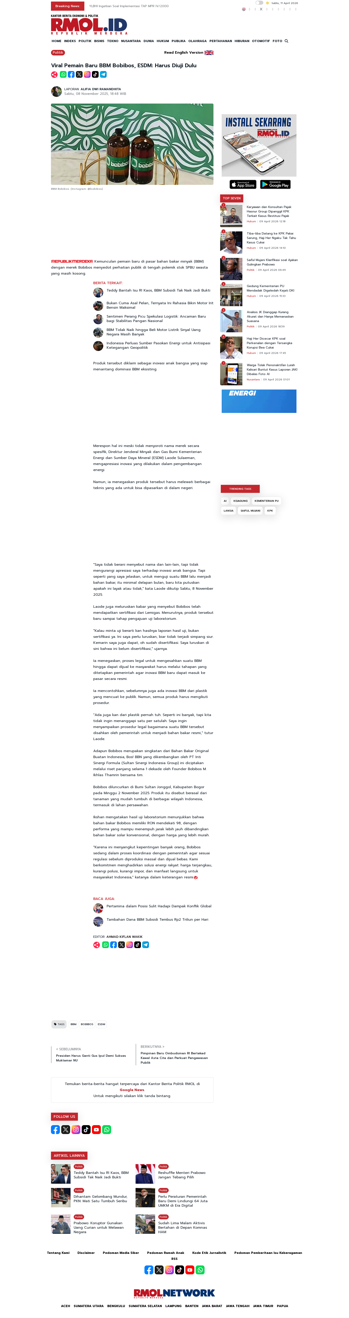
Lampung (173, 1306)
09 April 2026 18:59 (271, 326)
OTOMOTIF (261, 41)
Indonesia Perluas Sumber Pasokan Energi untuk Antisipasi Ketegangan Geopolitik (158, 345)
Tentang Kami (58, 1253)
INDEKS (70, 41)
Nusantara (253, 379)
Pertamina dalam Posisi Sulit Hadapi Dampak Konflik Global (159, 906)
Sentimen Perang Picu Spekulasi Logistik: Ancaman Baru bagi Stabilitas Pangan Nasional (156, 318)
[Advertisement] (132, 225)
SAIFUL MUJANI (250, 511)
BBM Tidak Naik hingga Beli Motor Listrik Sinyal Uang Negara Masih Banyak (154, 332)
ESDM (101, 1024)
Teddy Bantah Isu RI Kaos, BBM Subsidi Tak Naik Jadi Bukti (158, 290)
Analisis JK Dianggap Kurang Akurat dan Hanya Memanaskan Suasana (270, 316)
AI (225, 501)
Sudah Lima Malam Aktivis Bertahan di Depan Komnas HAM (182, 1227)
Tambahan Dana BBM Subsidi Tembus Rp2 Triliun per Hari (157, 919)
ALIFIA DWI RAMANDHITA (101, 89)
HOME (56, 41)
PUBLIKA (179, 41)
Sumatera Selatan (145, 1306)
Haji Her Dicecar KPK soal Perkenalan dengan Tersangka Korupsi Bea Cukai (269, 343)
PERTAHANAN (220, 41)
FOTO (277, 41)
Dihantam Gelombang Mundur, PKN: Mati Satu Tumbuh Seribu (100, 1198)
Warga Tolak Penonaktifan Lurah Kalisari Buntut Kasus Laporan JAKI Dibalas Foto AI (272, 369)
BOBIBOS (87, 1024)
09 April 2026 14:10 (272, 248)
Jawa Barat (212, 1306)
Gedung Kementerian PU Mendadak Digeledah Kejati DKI (270, 288)
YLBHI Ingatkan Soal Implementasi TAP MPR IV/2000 (129, 6)
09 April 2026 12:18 (272, 221)
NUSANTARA (131, 41)
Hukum (251, 221)
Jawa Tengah (238, 1306)
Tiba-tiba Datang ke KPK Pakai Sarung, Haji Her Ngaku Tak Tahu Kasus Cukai (271, 238)
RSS (174, 1259)
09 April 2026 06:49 (272, 270)
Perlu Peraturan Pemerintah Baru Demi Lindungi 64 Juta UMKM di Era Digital (183, 1201)
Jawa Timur (263, 1306)
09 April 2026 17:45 (272, 353)
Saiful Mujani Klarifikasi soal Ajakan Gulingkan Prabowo (272, 262)
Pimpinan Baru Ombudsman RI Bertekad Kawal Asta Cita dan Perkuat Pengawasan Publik (174, 1058)
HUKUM (163, 41)
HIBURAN (242, 41)
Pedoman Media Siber (121, 1253)
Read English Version (183, 52)
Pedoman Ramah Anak (165, 1253)
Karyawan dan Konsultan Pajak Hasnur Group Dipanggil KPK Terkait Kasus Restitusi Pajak (269, 211)
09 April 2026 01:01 (276, 379)
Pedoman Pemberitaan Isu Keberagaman (268, 1253)
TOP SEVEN (232, 198)
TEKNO (112, 41)
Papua (282, 1306)
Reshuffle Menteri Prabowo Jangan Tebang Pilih (181, 1175)
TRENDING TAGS (240, 489)
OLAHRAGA (197, 41)
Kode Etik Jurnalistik (209, 1253)
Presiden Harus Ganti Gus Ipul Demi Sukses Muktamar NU (91, 1058)
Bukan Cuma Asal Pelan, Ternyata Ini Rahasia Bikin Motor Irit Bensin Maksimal (160, 305)
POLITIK (85, 41)
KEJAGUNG (240, 501)
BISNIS (99, 41)
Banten (191, 1306)
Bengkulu (116, 1306)
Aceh (65, 1306)
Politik (58, 52)
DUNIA (149, 41)
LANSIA (228, 511)
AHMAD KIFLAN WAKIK (124, 936)
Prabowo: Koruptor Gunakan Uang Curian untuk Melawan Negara (99, 1227)
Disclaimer (86, 1253)
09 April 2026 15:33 (272, 296)
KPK (270, 511)
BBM (73, 1024)
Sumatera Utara (89, 1306)
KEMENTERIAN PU (267, 501)
